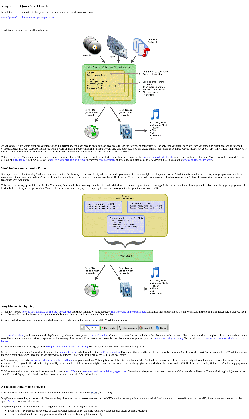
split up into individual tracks (159, 157)
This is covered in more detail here (128, 311)
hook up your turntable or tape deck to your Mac (46, 311)
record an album (16, 335)
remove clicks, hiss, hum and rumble (68, 159)
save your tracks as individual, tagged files (104, 371)
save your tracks (107, 159)
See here (12, 401)
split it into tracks (68, 352)
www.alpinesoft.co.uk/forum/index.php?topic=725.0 (27, 17)
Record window (100, 335)
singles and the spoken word (197, 159)
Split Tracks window (109, 352)
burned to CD (20, 159)
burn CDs (70, 371)
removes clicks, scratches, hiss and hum (51, 360)
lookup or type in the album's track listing (66, 346)
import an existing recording (168, 338)
